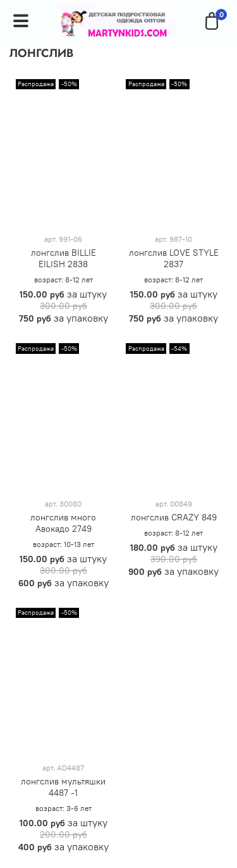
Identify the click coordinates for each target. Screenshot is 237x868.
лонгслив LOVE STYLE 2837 (174, 258)
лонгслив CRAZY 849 (174, 517)
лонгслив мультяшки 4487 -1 (63, 787)
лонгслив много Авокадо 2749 (63, 523)
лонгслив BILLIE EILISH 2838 (63, 258)
